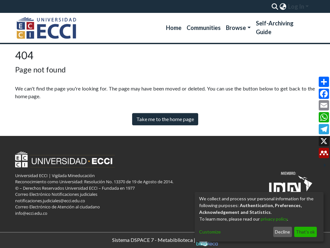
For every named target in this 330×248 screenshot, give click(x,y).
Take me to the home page (165, 119)
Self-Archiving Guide (275, 27)
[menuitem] (283, 6)
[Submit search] (275, 6)
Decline (282, 231)
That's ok (305, 231)
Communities (204, 27)
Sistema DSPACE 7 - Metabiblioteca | (165, 240)
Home (173, 27)
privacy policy (274, 219)
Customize (210, 231)
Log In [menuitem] (296, 6)
